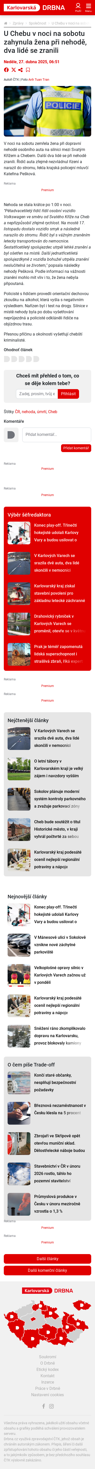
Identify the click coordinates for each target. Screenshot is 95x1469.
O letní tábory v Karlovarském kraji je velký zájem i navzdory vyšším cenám (58, 772)
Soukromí (47, 1356)
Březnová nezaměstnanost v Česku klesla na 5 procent (60, 1109)
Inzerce (47, 1382)
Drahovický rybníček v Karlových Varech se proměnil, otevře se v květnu (60, 623)
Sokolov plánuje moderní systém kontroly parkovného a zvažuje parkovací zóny (60, 799)
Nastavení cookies (47, 1394)
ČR (17, 411)
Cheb (52, 411)
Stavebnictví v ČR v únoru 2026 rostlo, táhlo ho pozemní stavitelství (57, 1173)
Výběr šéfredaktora (29, 515)
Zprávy (18, 23)
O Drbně (47, 1363)
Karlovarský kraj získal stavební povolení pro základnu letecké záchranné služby (59, 597)
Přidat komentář (76, 448)
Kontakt (47, 1375)
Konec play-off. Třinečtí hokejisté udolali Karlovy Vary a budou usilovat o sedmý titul (56, 536)
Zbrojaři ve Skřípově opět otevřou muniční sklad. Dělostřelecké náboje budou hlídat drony (59, 1146)
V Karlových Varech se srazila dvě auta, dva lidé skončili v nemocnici (56, 563)
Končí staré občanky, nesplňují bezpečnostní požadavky (55, 1082)
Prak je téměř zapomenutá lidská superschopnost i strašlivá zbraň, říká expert (58, 654)
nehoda (28, 411)
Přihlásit (68, 393)
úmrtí (41, 411)
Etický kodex (47, 1369)
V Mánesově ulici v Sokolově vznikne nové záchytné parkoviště (60, 944)
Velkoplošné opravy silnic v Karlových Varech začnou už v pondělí (60, 975)
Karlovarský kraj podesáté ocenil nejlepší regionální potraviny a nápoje (58, 859)
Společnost (37, 23)
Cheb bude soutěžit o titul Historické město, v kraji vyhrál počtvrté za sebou (57, 829)
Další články (48, 1258)
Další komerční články (47, 1270)
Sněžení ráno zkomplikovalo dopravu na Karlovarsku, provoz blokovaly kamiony (59, 1035)
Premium (47, 190)
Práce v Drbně (47, 1388)
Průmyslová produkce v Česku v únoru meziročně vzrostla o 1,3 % (57, 1204)
